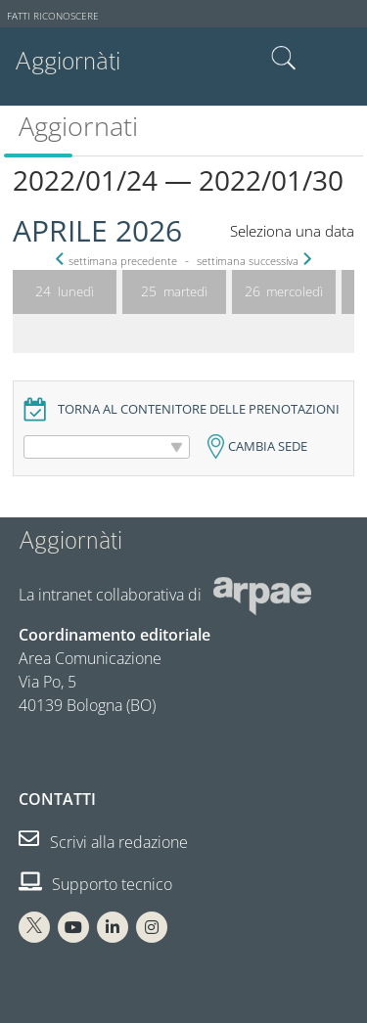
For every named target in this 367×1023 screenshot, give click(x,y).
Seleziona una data (292, 231)
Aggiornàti (67, 61)
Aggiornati (78, 126)
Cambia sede (267, 446)
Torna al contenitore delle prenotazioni (199, 409)
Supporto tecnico (95, 884)
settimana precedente (118, 260)
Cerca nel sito (283, 58)
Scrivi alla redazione (103, 842)
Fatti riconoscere (53, 16)
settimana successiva (252, 260)
